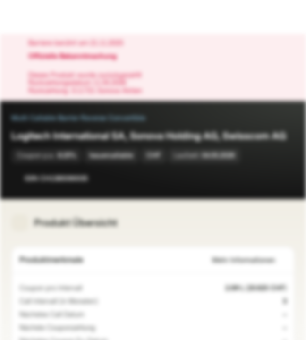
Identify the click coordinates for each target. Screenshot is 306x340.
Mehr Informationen (249, 260)
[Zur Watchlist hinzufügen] (266, 178)
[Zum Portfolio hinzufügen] (285, 178)
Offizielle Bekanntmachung (77, 56)
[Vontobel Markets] (37, 17)
